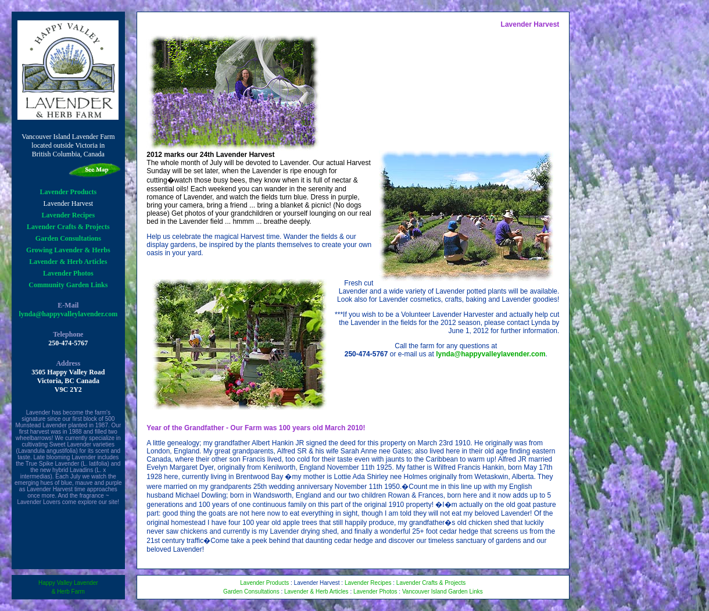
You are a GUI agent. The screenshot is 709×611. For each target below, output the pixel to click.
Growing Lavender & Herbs (68, 250)
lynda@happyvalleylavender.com (68, 314)
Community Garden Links (68, 285)
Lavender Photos (68, 273)
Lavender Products (68, 192)
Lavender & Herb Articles (68, 262)
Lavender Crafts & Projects (68, 227)
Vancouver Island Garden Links (442, 591)
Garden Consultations (68, 238)
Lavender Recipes (68, 215)
